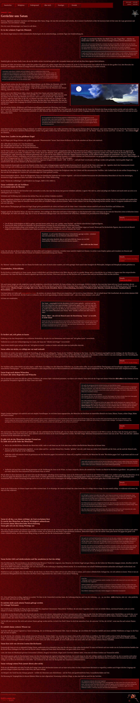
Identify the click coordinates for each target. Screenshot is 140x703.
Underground (34, 5)
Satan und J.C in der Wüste (128, 362)
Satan (9, 12)
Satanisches (8, 5)
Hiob (121, 428)
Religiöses (21, 5)
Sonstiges (61, 5)
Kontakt (74, 5)
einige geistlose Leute (29, 293)
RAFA (11, 700)
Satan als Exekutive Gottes (128, 219)
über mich (47, 5)
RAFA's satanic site (8, 698)
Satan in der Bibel (125, 280)
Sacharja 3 (123, 484)
